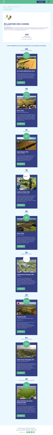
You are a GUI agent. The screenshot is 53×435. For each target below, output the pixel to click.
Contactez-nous (22, 432)
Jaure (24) (20, 234)
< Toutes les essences (8, 9)
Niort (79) (23, 111)
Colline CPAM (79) (23, 193)
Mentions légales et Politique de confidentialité (26, 428)
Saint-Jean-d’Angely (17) (25, 360)
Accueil (4, 6)
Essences (9, 6)
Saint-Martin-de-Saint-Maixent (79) (26, 402)
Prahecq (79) (26, 318)
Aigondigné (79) (22, 152)
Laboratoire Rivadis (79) (25, 275)
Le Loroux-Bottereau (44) (26, 71)
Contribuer (41, 1)
